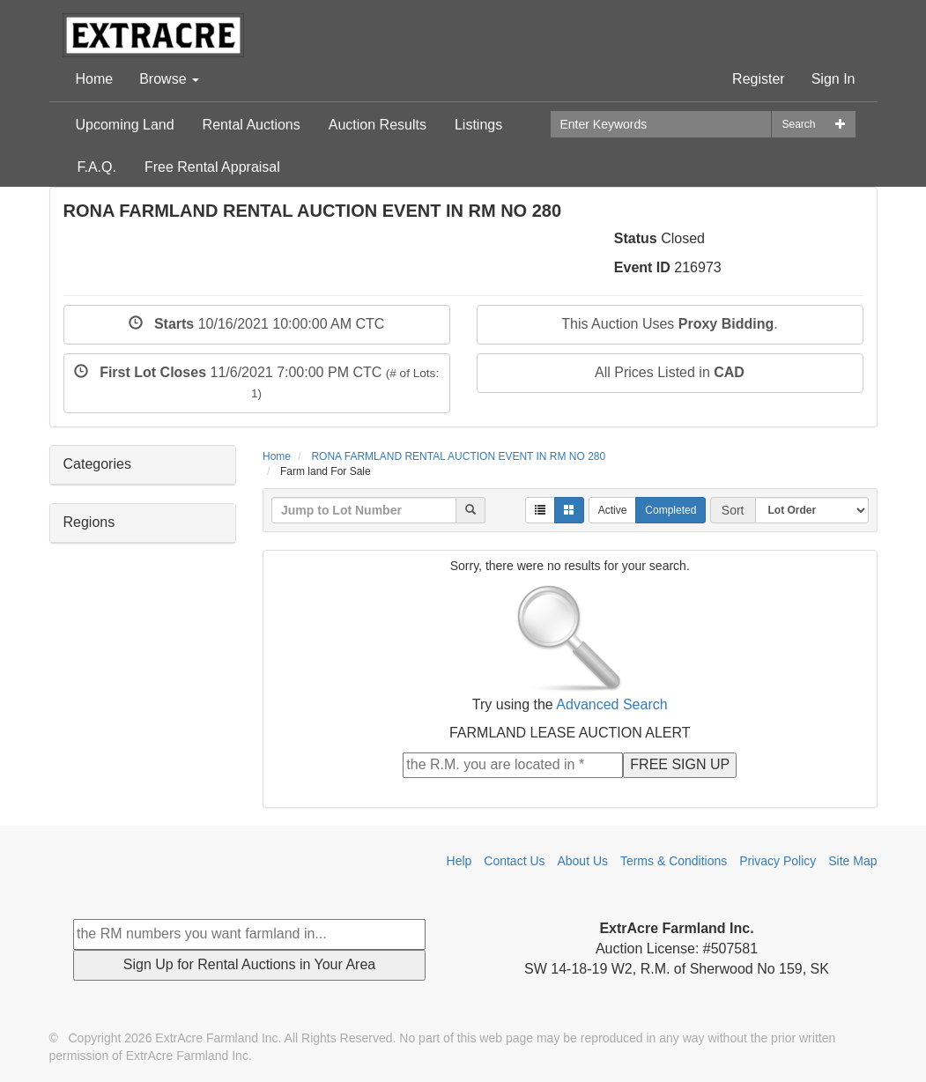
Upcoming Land (125, 124)
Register (758, 78)
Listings (478, 124)
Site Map (852, 861)
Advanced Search (611, 704)
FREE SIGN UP (680, 764)
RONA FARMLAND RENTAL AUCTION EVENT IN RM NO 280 (458, 456)
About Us (582, 861)
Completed (670, 510)
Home (95, 78)
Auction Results (377, 124)
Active (612, 510)
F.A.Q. (97, 166)
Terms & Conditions (673, 861)
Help (459, 861)
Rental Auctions (251, 124)
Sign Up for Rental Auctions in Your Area (249, 964)
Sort (733, 510)
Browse (169, 78)
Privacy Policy (777, 861)
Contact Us (514, 861)
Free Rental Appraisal (212, 166)
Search (798, 124)
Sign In (833, 78)
